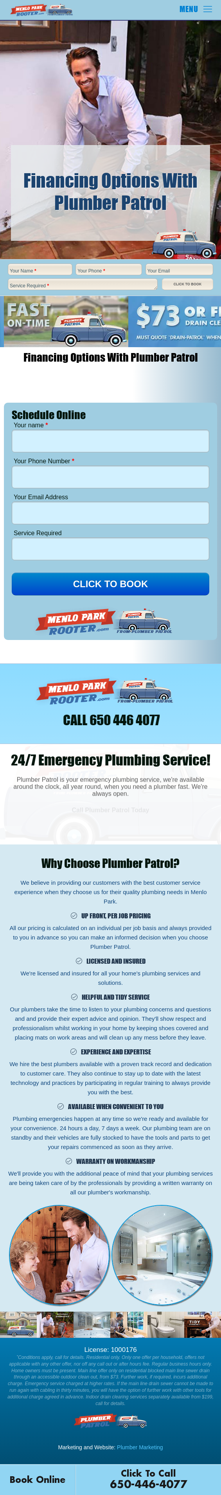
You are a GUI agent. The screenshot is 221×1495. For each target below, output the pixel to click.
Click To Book (187, 284)
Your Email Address (41, 497)
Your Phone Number (44, 461)
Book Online (37, 1480)
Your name (31, 425)
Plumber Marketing (140, 1447)
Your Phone (91, 271)
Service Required (29, 286)
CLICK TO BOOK (110, 584)
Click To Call (148, 1480)
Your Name (23, 271)
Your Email (158, 271)
